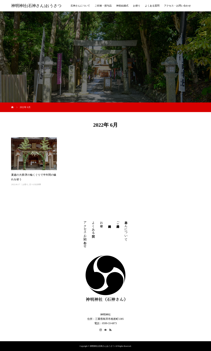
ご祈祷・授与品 (103, 5)
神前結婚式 (122, 5)
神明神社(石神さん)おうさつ (36, 6)
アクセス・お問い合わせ (177, 5)
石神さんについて (80, 5)
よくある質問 (152, 5)
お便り (136, 5)
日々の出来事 (35, 184)
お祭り (25, 184)
